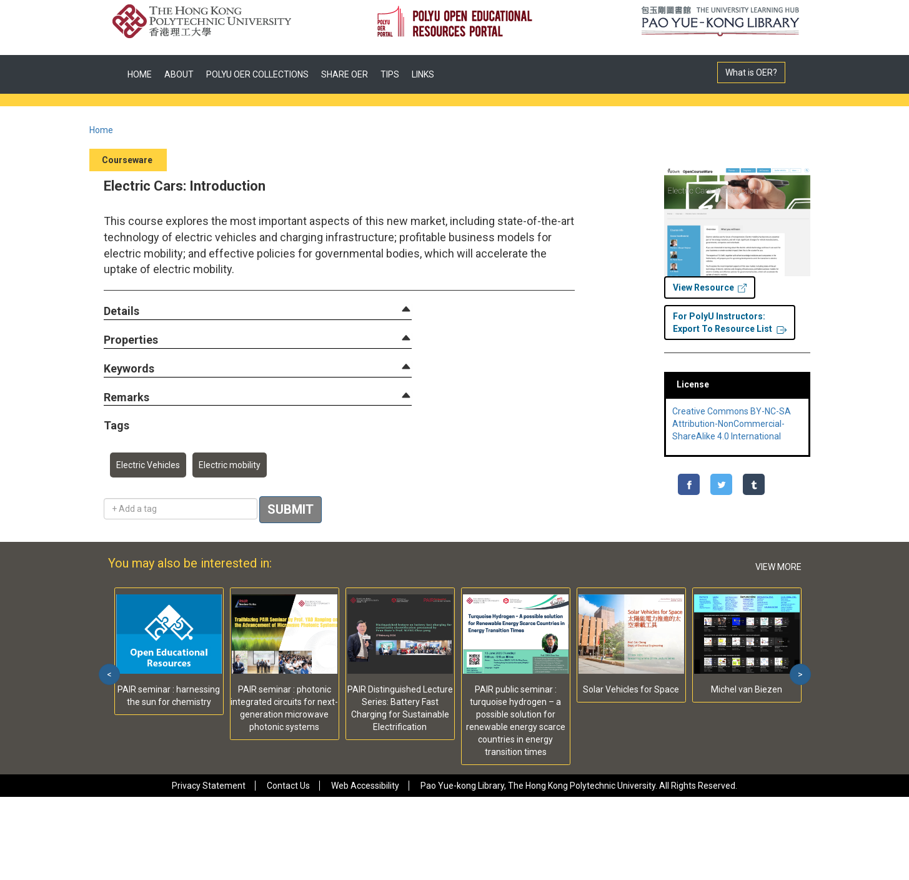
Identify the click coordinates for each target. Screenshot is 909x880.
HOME (139, 74)
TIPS (389, 74)
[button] (121, 312)
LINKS (423, 74)
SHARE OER (344, 74)
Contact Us (288, 786)
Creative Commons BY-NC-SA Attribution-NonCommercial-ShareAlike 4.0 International (731, 423)
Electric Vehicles (148, 465)
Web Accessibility (365, 786)
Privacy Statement (209, 786)
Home (101, 130)
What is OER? (751, 73)
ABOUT (179, 74)
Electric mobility (230, 465)
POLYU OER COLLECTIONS (257, 74)
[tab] (258, 311)
